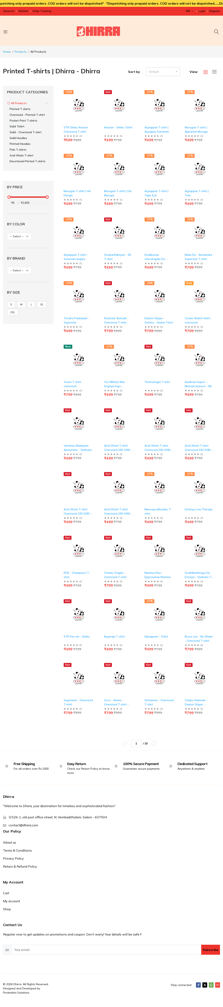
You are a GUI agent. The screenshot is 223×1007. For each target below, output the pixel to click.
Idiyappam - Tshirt (156, 636)
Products (20, 51)
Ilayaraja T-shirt (114, 636)
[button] (163, 71)
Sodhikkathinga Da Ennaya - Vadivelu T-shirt (198, 577)
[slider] (9, 197)
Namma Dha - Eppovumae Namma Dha (158, 577)
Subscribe (210, 950)
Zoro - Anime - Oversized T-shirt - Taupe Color (116, 704)
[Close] (216, 998)
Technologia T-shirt (157, 382)
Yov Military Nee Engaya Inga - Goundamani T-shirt (117, 386)
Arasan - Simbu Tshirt (118, 127)
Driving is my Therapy (199, 509)
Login (202, 11)
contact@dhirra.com (23, 825)
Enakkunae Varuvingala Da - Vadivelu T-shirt (156, 259)
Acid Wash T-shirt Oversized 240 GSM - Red (118, 514)
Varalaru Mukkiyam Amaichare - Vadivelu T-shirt (78, 450)
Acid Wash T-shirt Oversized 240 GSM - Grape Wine (158, 450)
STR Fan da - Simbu (77, 636)
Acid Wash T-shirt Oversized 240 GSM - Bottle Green (118, 450)
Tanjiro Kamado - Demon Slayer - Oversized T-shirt (196, 704)
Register (214, 11)
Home (7, 51)
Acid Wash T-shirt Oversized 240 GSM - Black (198, 450)
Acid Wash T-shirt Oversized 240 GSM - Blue (77, 514)
